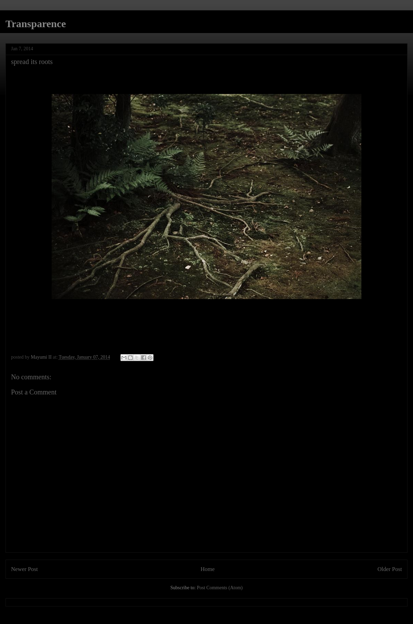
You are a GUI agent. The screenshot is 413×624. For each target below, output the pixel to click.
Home (208, 569)
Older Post (390, 569)
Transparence (36, 23)
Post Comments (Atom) (220, 587)
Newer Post (24, 569)
